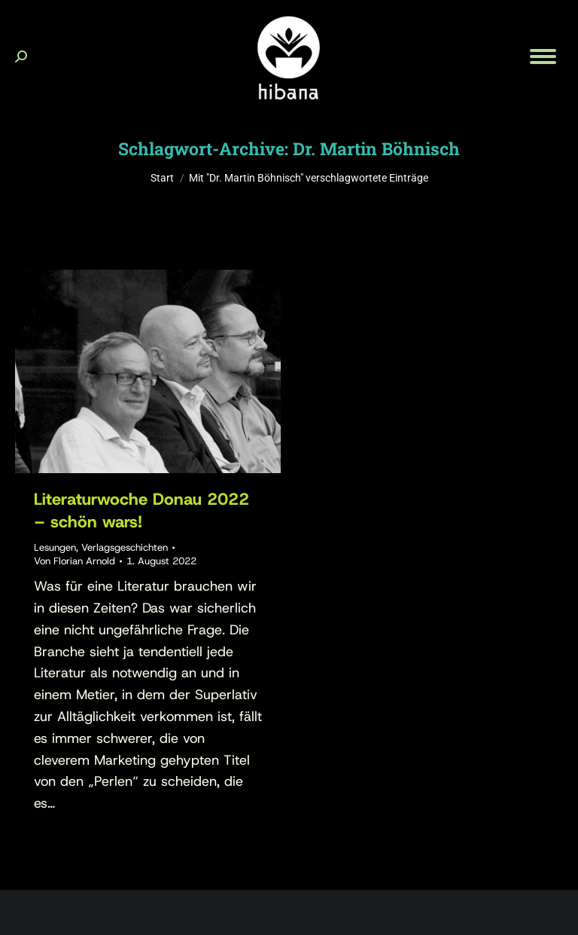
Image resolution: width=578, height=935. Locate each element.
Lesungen (55, 547)
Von (74, 561)
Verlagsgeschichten (124, 547)
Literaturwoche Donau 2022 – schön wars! (141, 510)
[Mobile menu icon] (543, 56)
